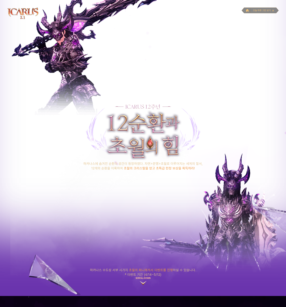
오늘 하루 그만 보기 (263, 10)
